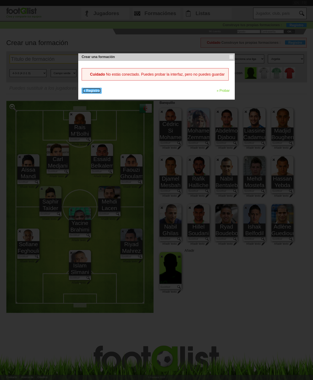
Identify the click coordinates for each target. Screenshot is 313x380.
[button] (231, 57)
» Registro (91, 90)
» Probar (223, 90)
